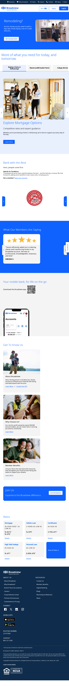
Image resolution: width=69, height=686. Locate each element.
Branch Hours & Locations (13, 593)
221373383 (7, 639)
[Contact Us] (49, 2)
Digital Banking (41, 593)
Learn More (9, 145)
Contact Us (40, 587)
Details (7, 542)
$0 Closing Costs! (11, 39)
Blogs (38, 597)
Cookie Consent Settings (9, 670)
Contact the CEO (21, 390)
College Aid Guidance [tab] (33, 69)
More (65, 2)
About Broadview (10, 587)
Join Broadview (56, 496)
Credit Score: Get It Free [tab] (43, 69)
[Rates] (32, 2)
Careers (6, 597)
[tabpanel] (34, 116)
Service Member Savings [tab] (63, 69)
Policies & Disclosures (11, 604)
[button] (41, 2)
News (38, 604)
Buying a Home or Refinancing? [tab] (8, 69)
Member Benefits (42, 590)
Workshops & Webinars (44, 600)
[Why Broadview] (22, 2)
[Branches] (10, 2)
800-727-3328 (7, 646)
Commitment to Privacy (12, 607)
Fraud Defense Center (11, 600)
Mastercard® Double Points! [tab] (21, 69)
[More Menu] (57, 2)
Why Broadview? (9, 590)
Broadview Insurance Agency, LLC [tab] (53, 69)
